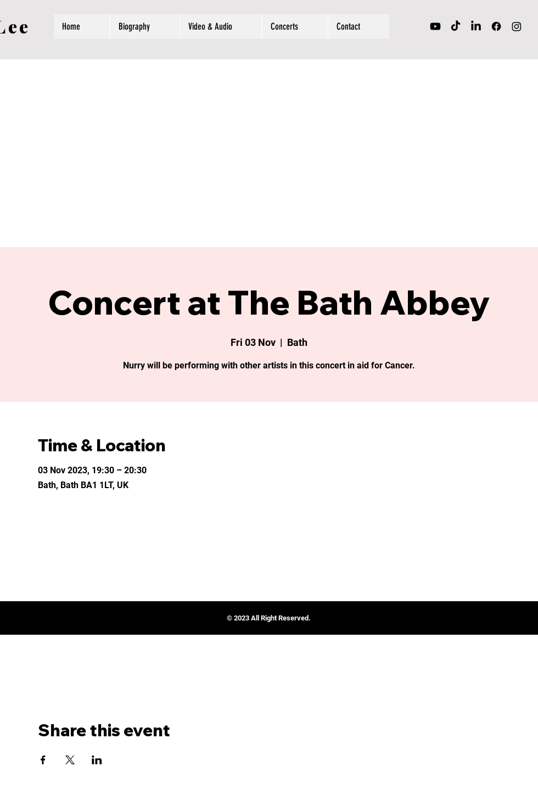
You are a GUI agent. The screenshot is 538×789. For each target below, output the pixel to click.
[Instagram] (517, 26)
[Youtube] (435, 26)
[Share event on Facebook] (43, 760)
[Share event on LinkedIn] (97, 760)
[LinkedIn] (476, 26)
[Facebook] (496, 26)
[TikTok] (456, 26)
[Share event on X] (70, 760)
